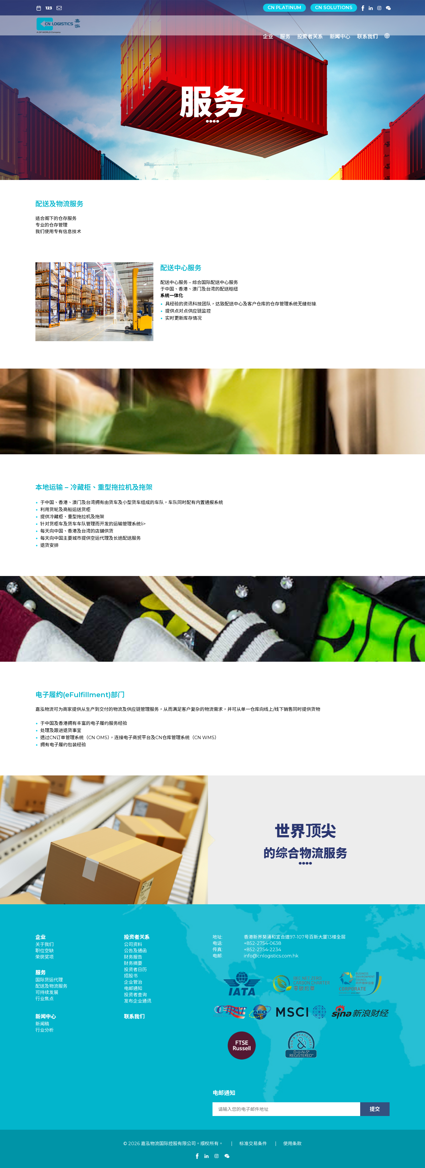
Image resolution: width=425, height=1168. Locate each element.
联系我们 (367, 34)
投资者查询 (135, 994)
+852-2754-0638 (262, 943)
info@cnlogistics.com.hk (271, 956)
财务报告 (133, 957)
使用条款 (292, 1143)
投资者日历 (135, 969)
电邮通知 (133, 988)
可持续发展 (46, 992)
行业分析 (44, 1030)
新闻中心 (340, 34)
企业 (268, 34)
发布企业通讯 (137, 1001)
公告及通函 (135, 950)
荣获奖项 (44, 957)
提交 (375, 1109)
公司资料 (133, 944)
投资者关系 (310, 34)
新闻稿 (42, 1024)
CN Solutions (333, 7)
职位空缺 (44, 950)
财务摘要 (133, 963)
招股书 (131, 976)
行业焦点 (44, 998)
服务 (285, 34)
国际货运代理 (49, 980)
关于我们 (44, 944)
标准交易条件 (253, 1143)
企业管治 (133, 982)
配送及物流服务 (51, 986)
